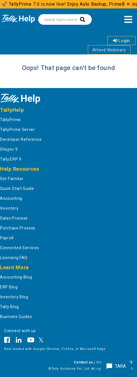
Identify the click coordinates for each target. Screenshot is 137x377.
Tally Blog (9, 306)
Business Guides (16, 316)
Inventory (9, 208)
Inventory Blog (14, 297)
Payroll (7, 238)
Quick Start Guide (17, 188)
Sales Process (14, 218)
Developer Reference (21, 139)
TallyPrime (10, 119)
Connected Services (19, 248)
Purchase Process (17, 228)
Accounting (11, 198)
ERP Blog (9, 287)
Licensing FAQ (13, 257)
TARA (116, 366)
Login (121, 40)
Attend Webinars (109, 49)
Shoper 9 (9, 149)
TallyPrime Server (17, 129)
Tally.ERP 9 (10, 159)
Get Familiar (11, 178)
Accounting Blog (16, 277)
